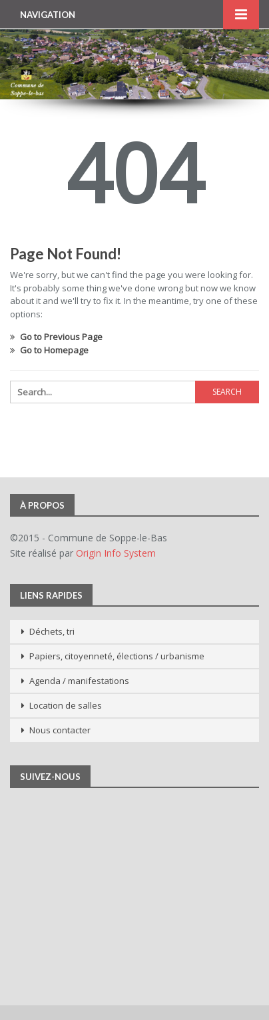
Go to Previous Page (56, 337)
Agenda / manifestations (79, 681)
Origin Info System (116, 553)
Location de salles (65, 705)
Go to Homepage (49, 350)
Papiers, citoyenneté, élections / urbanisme (116, 656)
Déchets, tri (52, 631)
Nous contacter (60, 730)
